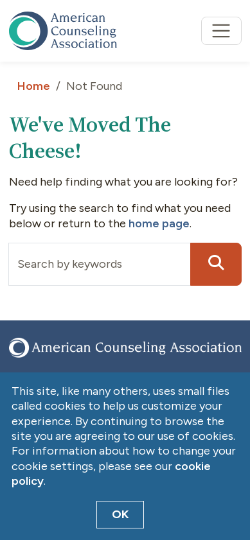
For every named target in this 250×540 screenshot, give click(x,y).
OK (120, 514)
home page (159, 223)
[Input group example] (99, 264)
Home (33, 86)
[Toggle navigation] (221, 31)
